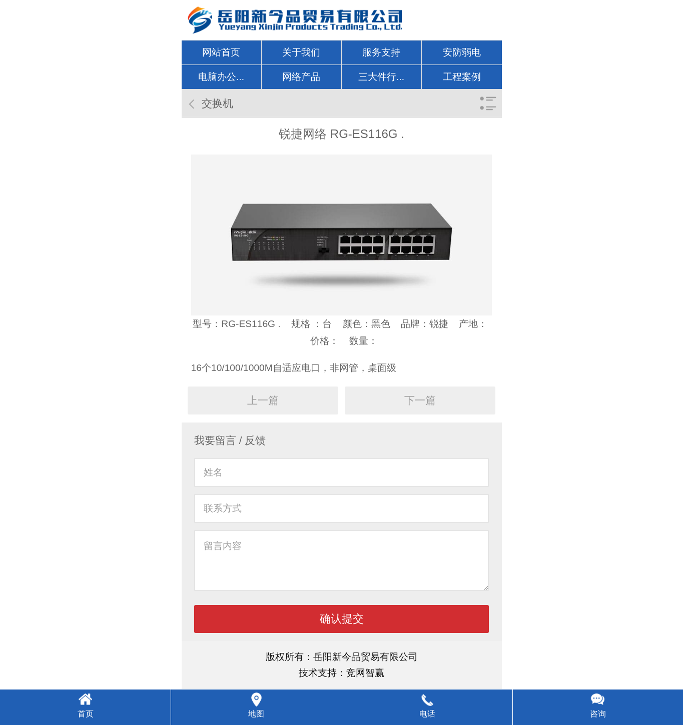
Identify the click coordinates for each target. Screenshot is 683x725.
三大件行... (381, 77)
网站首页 (221, 52)
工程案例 (462, 77)
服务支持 (381, 52)
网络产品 (301, 77)
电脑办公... (221, 77)
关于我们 (301, 52)
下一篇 (420, 400)
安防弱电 (462, 52)
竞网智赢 (365, 673)
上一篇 (263, 400)
